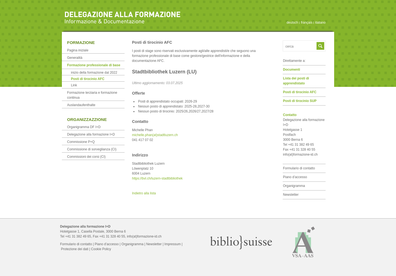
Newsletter (291, 195)
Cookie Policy (101, 249)
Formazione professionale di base (93, 65)
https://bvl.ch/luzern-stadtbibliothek (157, 178)
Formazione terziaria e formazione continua (92, 95)
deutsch (292, 22)
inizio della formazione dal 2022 (94, 72)
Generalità (74, 58)
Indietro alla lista (144, 193)
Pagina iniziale (77, 50)
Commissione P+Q (81, 142)
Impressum (172, 244)
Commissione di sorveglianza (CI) (91, 149)
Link (74, 85)
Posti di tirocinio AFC (300, 92)
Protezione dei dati (74, 249)
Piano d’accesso (295, 177)
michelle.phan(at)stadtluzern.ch (155, 135)
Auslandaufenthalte (81, 105)
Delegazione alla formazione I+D (91, 134)
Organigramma (294, 186)
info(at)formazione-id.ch (300, 154)
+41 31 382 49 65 (78, 236)
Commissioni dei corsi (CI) (86, 157)
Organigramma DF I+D (84, 127)
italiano (320, 22)
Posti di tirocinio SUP (300, 101)
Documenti (291, 69)
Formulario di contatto (299, 168)
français (306, 22)
